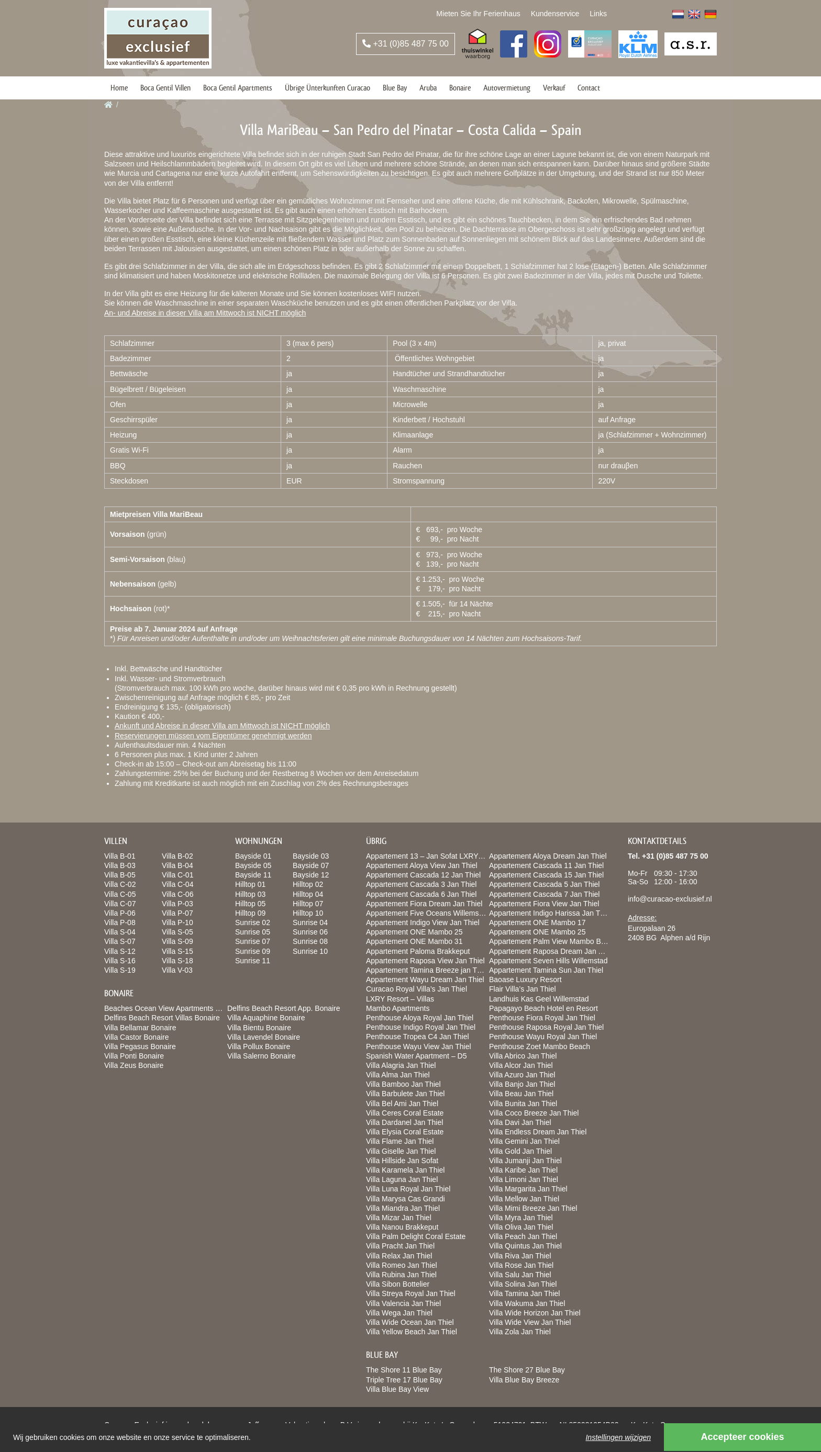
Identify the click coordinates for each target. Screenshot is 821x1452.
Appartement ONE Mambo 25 (414, 932)
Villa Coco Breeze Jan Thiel (534, 1113)
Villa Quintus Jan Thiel (525, 1246)
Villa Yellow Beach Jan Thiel (411, 1331)
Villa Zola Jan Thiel (520, 1331)
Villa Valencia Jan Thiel (403, 1303)
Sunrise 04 (310, 922)
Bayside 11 (253, 875)
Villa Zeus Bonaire (133, 1065)
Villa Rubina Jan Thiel (401, 1274)
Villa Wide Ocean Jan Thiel (410, 1322)
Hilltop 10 (308, 913)
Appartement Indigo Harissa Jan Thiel (550, 913)
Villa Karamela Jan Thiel (405, 1170)
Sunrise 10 (310, 951)
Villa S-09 (177, 941)
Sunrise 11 (252, 960)
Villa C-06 (177, 894)
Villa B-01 (120, 856)
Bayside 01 (253, 856)
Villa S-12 (120, 951)
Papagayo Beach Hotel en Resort (543, 1008)
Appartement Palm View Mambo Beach (553, 941)
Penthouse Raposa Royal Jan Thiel (546, 1027)
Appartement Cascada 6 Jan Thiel (421, 894)
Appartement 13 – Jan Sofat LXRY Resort (434, 856)
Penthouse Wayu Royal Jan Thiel (543, 1036)
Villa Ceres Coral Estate (404, 1113)
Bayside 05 (253, 865)
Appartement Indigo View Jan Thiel (423, 922)
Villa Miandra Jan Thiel (403, 1208)
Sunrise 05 (252, 932)
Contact (589, 88)
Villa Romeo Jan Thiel (401, 1265)
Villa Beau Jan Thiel (521, 1093)
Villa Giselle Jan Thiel (401, 1151)
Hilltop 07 (308, 903)
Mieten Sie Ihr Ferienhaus (478, 13)
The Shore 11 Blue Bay (404, 1370)
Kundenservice (555, 13)
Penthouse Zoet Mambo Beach (539, 1046)
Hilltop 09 (250, 913)
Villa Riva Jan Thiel (520, 1256)
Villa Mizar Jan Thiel (398, 1217)
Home (119, 88)
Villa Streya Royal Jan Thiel (411, 1293)
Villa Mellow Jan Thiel (524, 1199)
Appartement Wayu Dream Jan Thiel (425, 979)
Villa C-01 (177, 875)
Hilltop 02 (308, 884)
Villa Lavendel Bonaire (263, 1037)
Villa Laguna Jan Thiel (402, 1179)
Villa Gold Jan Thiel (520, 1151)
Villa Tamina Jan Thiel (524, 1293)
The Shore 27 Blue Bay (527, 1370)
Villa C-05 (120, 894)
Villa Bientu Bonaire (259, 1027)
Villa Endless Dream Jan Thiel (537, 1132)
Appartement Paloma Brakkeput (418, 951)
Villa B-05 (120, 875)
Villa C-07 (120, 903)
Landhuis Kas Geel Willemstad (539, 999)
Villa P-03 (177, 903)
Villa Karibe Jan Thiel (523, 1170)
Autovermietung (506, 88)
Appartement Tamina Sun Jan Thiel (546, 970)
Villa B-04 (177, 865)
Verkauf (554, 88)
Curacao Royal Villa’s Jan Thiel (416, 989)
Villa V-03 (177, 970)
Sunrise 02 (252, 922)
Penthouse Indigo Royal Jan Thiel (420, 1027)
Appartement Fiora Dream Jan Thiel (424, 903)
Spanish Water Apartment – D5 (416, 1056)
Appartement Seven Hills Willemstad (548, 960)
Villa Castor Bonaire (136, 1037)
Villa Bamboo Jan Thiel (403, 1084)
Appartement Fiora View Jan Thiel (544, 903)
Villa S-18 (177, 960)
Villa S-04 (120, 932)
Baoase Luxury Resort (525, 979)
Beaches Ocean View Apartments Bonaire (172, 1008)
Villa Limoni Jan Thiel (523, 1179)
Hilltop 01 (250, 884)
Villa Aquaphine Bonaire (266, 1018)
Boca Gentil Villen (165, 88)
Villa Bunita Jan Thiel (523, 1103)
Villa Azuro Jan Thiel (522, 1075)
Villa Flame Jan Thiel (400, 1141)
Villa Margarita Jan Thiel (528, 1189)
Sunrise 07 (252, 941)
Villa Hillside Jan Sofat (402, 1160)
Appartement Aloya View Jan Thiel (422, 865)
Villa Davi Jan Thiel (520, 1122)
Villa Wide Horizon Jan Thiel (535, 1313)
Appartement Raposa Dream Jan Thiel (551, 951)
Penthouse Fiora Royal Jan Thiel (542, 1018)
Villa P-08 (120, 922)
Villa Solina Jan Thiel (523, 1284)
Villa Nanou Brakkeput (402, 1227)
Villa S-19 (120, 970)
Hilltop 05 (250, 903)
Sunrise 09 (252, 951)
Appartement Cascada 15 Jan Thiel (546, 875)
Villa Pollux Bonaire (258, 1046)
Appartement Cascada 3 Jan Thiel (421, 884)
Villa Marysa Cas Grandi (405, 1199)
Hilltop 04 (308, 894)
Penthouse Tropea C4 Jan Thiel (417, 1036)
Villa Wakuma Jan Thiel (527, 1303)
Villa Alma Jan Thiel (398, 1075)
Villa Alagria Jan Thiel (401, 1065)
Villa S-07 (120, 941)
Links (598, 13)
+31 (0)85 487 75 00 (405, 43)
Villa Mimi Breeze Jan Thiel (533, 1208)
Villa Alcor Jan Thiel (521, 1065)
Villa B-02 (177, 856)
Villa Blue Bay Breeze (524, 1380)
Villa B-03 (120, 865)
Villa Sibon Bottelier (397, 1284)
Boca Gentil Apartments (237, 88)
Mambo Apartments (397, 1008)
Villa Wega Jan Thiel (399, 1313)
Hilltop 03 (250, 894)
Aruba (428, 88)
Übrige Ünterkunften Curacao (327, 88)
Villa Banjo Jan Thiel (522, 1084)
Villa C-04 (177, 884)
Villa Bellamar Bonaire (140, 1027)
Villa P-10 (177, 922)
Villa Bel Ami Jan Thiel (402, 1103)
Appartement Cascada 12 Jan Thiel (423, 875)
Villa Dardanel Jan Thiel (404, 1122)
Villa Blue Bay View (397, 1389)
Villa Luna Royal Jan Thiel (408, 1189)
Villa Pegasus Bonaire (140, 1046)
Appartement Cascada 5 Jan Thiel (544, 884)
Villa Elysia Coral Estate (404, 1132)
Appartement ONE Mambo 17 (537, 922)
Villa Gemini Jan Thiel (524, 1141)
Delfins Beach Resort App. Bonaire (283, 1008)
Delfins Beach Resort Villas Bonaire (162, 1018)
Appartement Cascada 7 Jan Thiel (544, 894)
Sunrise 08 (310, 941)
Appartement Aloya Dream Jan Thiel (548, 856)
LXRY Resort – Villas (400, 999)
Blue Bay (395, 88)
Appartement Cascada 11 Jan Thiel (546, 865)
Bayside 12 (311, 875)
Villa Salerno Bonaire (261, 1056)
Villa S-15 (177, 951)
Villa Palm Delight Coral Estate (415, 1236)
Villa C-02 (120, 884)
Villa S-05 (177, 932)
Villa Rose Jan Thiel (521, 1265)
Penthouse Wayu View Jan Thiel (418, 1046)
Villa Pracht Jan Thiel (400, 1246)
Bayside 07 (311, 865)
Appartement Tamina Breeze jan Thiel (427, 970)
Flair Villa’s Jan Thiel (522, 989)
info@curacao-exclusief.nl (670, 899)
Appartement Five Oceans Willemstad (427, 913)
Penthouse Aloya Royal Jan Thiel (419, 1018)
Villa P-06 (120, 913)
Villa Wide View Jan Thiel (530, 1322)
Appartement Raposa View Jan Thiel (425, 960)
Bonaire (460, 88)
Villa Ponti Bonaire (134, 1056)
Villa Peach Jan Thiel (523, 1236)
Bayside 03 (311, 856)
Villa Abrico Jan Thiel (523, 1056)
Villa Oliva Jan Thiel (521, 1227)
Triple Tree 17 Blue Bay (404, 1380)
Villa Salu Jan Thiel (520, 1274)
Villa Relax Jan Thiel (399, 1256)
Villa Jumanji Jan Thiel (525, 1160)
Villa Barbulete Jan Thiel (405, 1093)
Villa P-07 (177, 913)
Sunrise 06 (310, 932)
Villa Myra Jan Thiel (521, 1217)
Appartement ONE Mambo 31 (414, 941)
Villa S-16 (120, 960)
